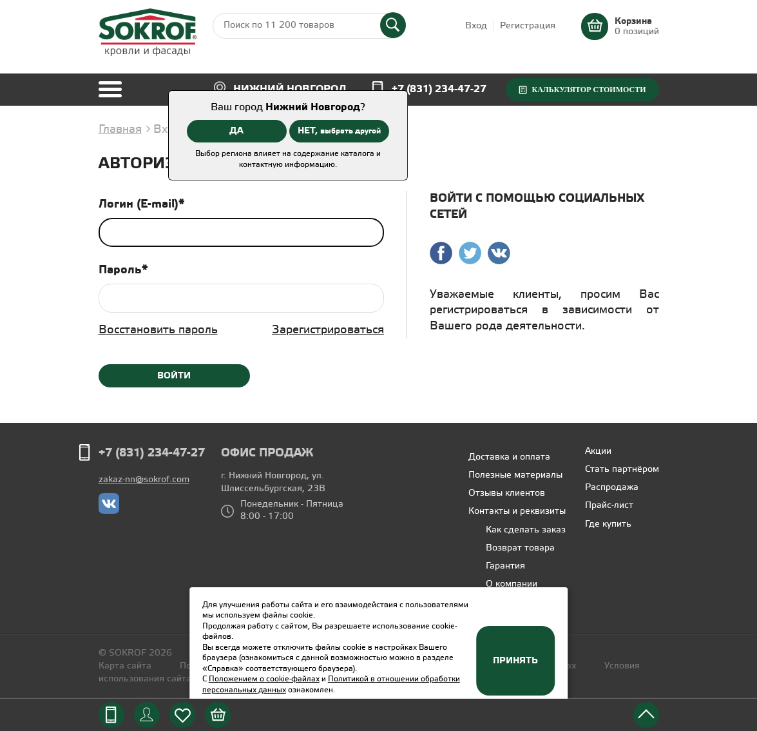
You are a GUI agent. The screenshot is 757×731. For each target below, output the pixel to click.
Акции (598, 451)
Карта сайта (125, 666)
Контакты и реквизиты (517, 511)
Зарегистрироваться (328, 330)
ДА (236, 131)
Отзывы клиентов (506, 493)
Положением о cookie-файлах (264, 679)
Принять (515, 661)
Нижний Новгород (290, 89)
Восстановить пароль (158, 330)
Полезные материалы (515, 475)
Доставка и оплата (509, 457)
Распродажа (611, 487)
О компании (511, 584)
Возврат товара (520, 548)
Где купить (608, 524)
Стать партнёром (622, 469)
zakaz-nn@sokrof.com (144, 479)
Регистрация (527, 26)
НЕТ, (339, 131)
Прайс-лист (609, 505)
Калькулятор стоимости (589, 89)
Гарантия (505, 566)
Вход (476, 26)
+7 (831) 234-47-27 (439, 89)
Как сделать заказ (526, 530)
